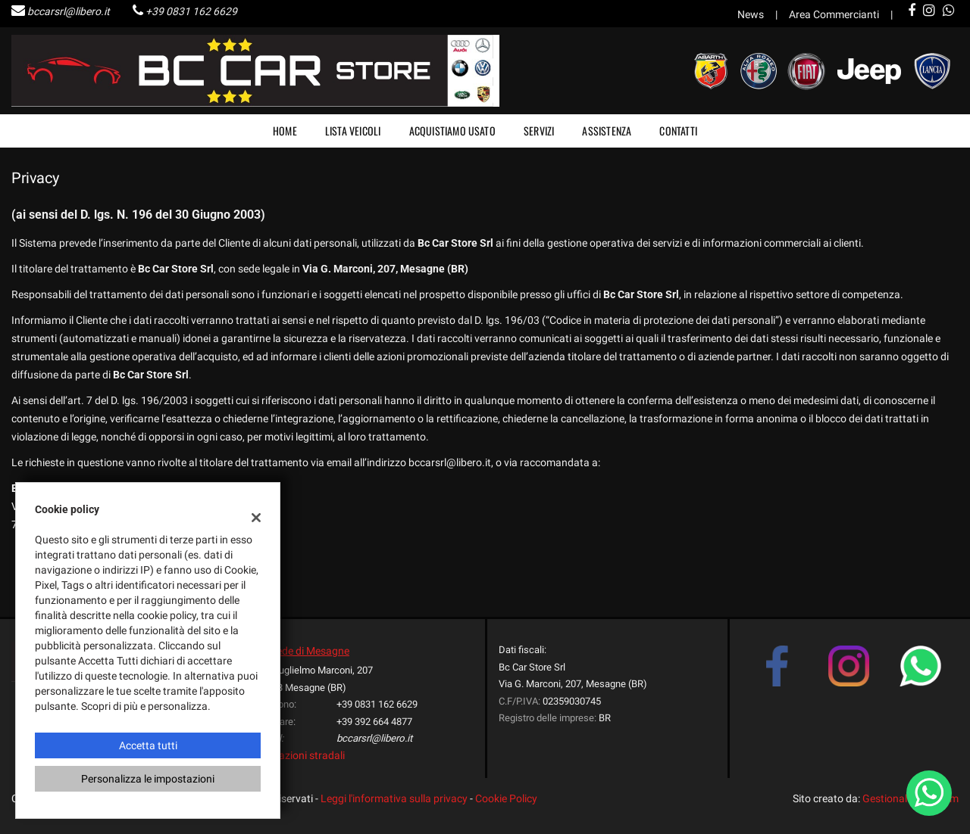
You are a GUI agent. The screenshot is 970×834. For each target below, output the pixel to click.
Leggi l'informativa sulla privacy (394, 798)
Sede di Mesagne (310, 651)
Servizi (539, 130)
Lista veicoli (353, 130)
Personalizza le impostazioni (147, 779)
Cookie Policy (506, 798)
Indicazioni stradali (300, 755)
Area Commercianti (834, 14)
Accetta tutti (148, 745)
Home (285, 130)
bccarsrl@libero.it (68, 11)
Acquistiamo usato (452, 130)
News (750, 14)
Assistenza (606, 130)
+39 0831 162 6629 (191, 11)
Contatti (678, 130)
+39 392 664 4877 (374, 721)
